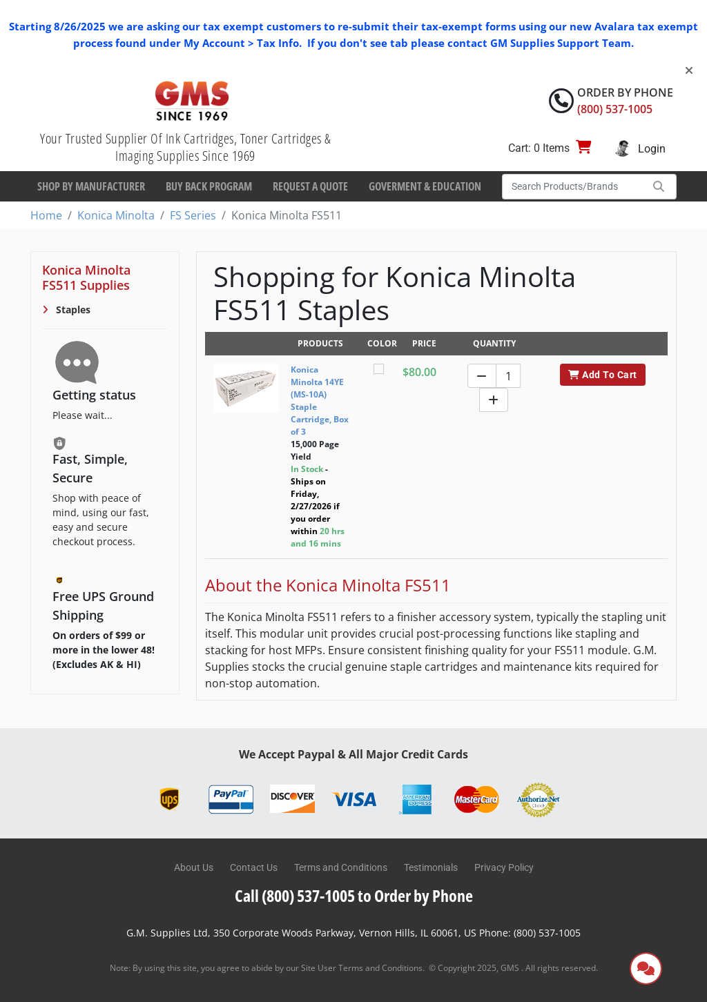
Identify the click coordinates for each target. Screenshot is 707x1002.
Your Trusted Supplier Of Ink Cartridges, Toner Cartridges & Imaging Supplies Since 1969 (185, 147)
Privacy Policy (504, 867)
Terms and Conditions (340, 867)
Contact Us (254, 867)
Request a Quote (310, 186)
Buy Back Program (209, 186)
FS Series (193, 215)
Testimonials (431, 867)
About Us (193, 867)
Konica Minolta (116, 215)
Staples (71, 309)
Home (46, 215)
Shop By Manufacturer (91, 186)
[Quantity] (508, 376)
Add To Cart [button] (602, 374)
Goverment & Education (425, 186)
